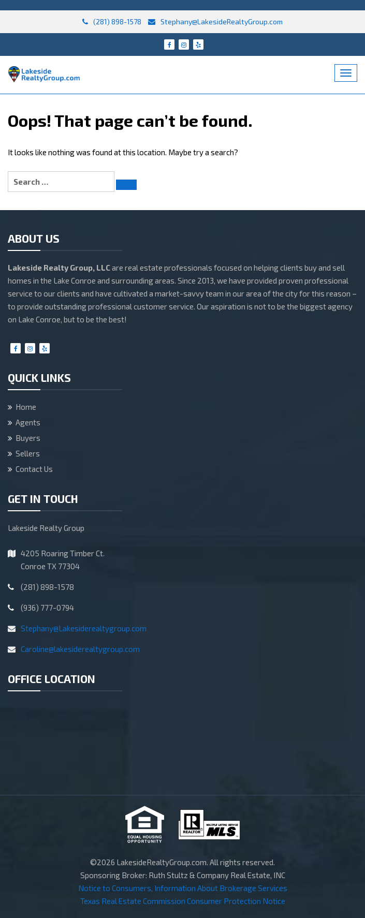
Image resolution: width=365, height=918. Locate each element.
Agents (28, 422)
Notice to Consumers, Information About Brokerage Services (182, 888)
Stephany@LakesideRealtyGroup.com (215, 21)
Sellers (28, 453)
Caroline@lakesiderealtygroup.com (80, 649)
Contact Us (34, 468)
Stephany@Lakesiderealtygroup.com (84, 628)
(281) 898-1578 (111, 21)
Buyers (28, 437)
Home (26, 406)
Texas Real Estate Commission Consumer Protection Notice (182, 901)
